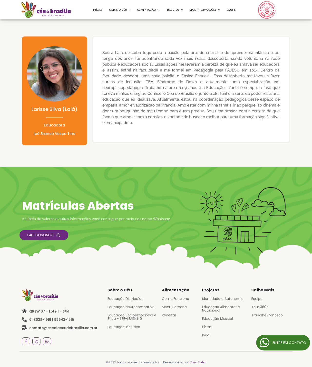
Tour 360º (259, 306)
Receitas (169, 315)
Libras (207, 326)
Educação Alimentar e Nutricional (221, 308)
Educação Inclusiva (123, 326)
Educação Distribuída (125, 298)
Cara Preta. (197, 362)
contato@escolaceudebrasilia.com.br (63, 327)
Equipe (257, 298)
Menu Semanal (174, 306)
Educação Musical (217, 318)
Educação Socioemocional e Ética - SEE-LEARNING (131, 317)
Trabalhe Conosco (267, 315)
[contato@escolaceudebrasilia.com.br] (24, 327)
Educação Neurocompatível (131, 306)
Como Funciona (175, 298)
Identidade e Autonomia (223, 298)
